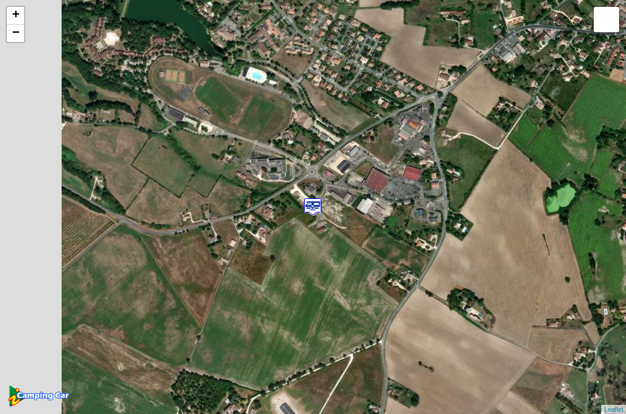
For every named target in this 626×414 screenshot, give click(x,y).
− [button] (16, 33)
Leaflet (613, 409)
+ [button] (16, 15)
